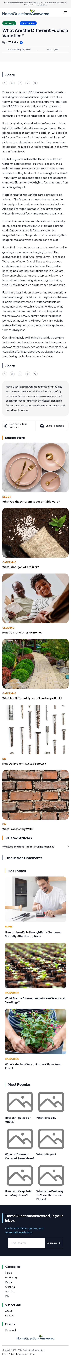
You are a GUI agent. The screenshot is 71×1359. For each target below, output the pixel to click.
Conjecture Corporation (33, 1350)
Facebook (10, 1330)
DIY (4, 758)
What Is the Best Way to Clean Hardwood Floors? (50, 1195)
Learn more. (42, 5)
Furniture (10, 1291)
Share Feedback (51, 425)
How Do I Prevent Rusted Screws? (24, 763)
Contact (10, 1315)
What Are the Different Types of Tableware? (31, 501)
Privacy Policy (8, 1354)
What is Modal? (46, 1117)
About (8, 1310)
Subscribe (54, 1242)
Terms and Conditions (25, 1354)
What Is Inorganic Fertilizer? (20, 567)
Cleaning (8, 627)
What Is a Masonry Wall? (17, 829)
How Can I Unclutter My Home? (22, 632)
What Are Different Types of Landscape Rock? (32, 698)
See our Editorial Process (15, 425)
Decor (6, 496)
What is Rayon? (46, 1154)
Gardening (9, 562)
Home (8, 926)
